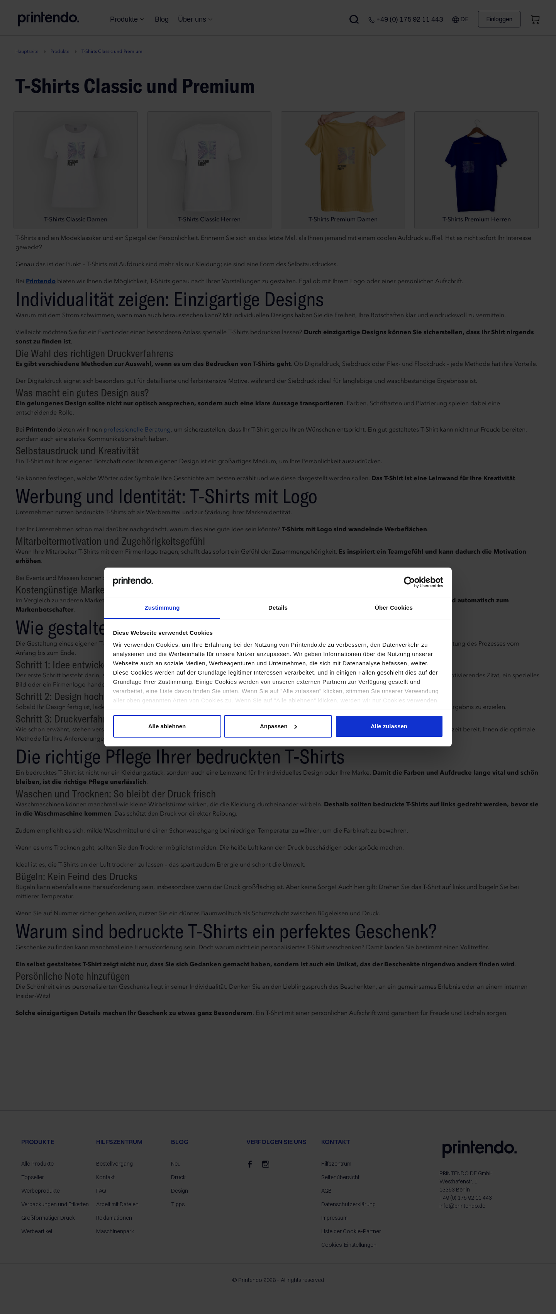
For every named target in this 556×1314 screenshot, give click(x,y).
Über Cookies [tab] (394, 607)
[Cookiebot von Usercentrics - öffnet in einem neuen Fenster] (409, 582)
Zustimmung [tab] (162, 607)
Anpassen (278, 726)
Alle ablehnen (167, 726)
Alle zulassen (389, 726)
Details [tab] (278, 607)
